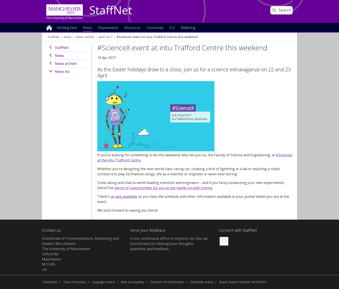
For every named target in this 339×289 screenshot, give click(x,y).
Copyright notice (103, 282)
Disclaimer (50, 282)
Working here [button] (67, 28)
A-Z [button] (172, 28)
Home (49, 27)
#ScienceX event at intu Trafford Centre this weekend (157, 37)
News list (62, 71)
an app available (124, 196)
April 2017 (105, 37)
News (68, 37)
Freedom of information (167, 282)
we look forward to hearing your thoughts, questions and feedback (169, 243)
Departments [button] (108, 28)
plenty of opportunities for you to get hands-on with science (163, 187)
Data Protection (75, 282)
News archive (85, 37)
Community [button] (155, 28)
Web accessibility (132, 282)
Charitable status (201, 282)
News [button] (87, 28)
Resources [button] (132, 28)
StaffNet (110, 10)
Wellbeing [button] (188, 28)
